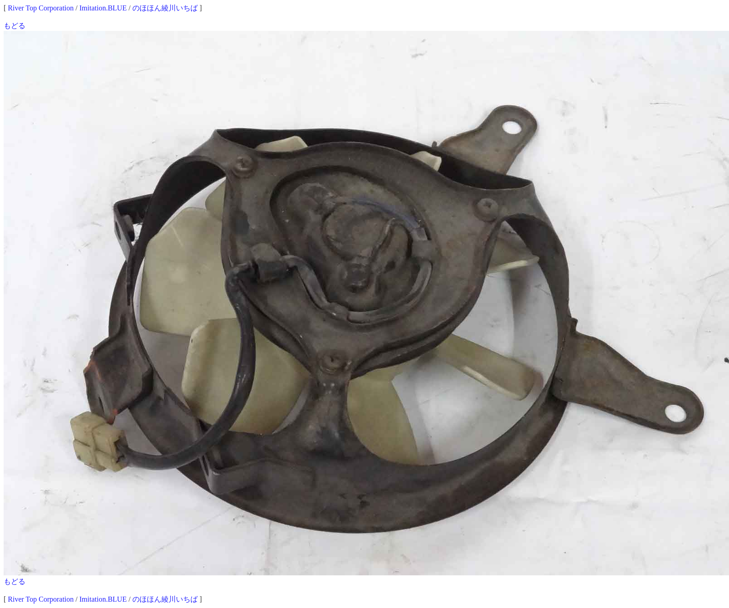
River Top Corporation (40, 8)
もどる (14, 25)
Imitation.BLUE (102, 8)
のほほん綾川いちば (165, 8)
